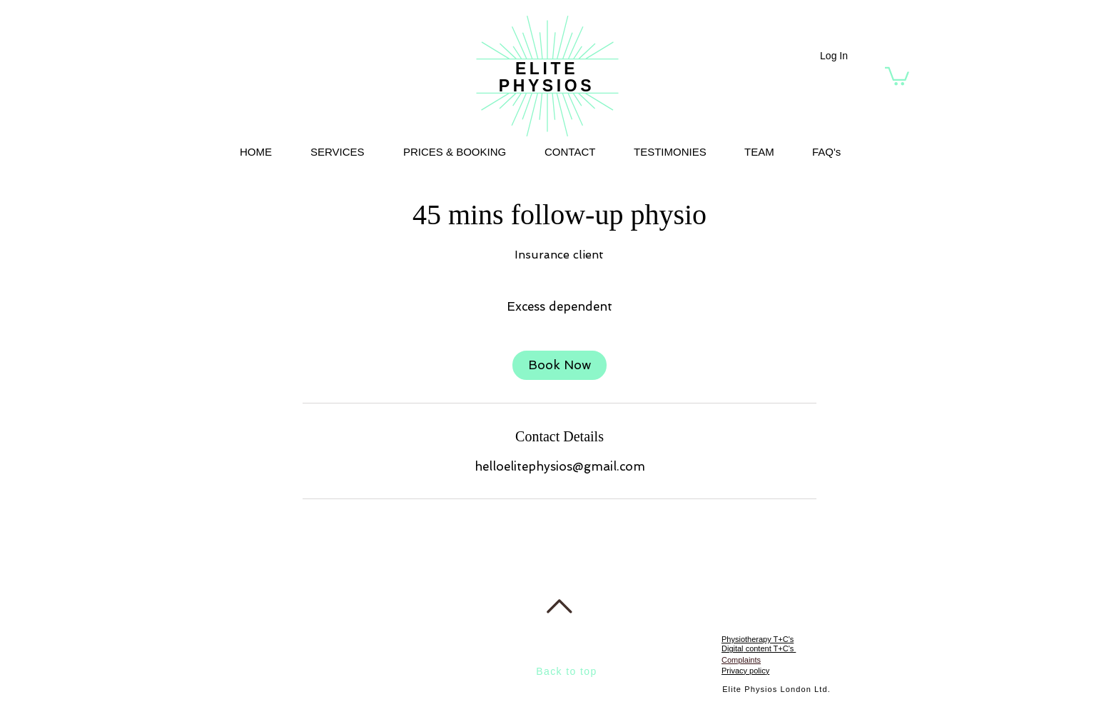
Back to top (566, 671)
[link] (559, 365)
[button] (897, 75)
